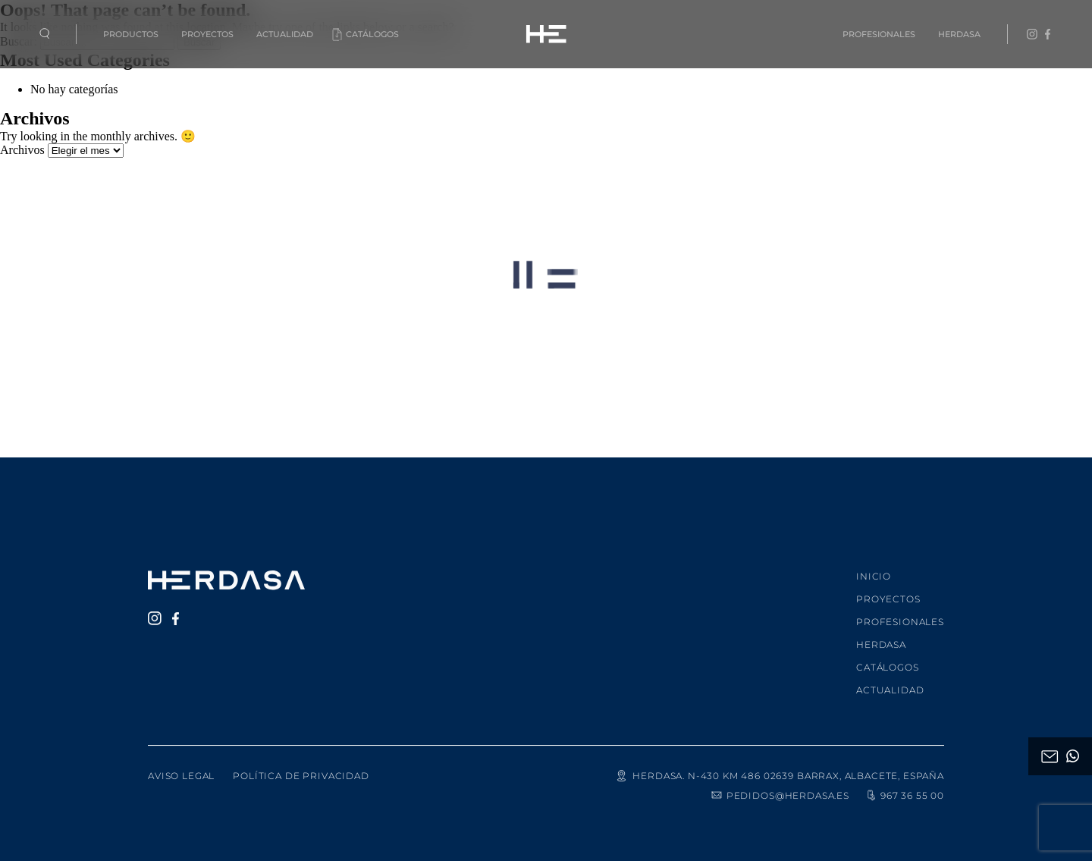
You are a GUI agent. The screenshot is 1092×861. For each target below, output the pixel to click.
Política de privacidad (301, 765)
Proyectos (207, 34)
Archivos (22, 149)
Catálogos (372, 34)
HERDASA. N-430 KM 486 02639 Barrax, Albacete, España (779, 766)
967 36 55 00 (904, 785)
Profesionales (879, 34)
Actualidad (284, 34)
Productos (130, 34)
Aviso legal (181, 765)
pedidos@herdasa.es (780, 785)
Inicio (873, 566)
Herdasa (959, 34)
